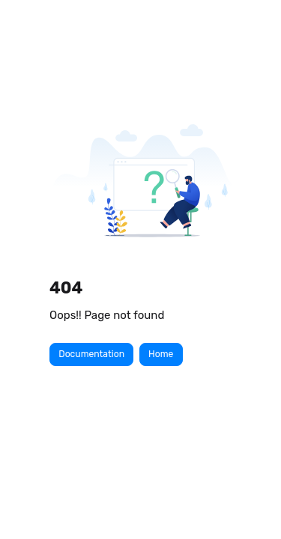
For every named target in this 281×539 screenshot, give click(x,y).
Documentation (91, 354)
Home (160, 354)
